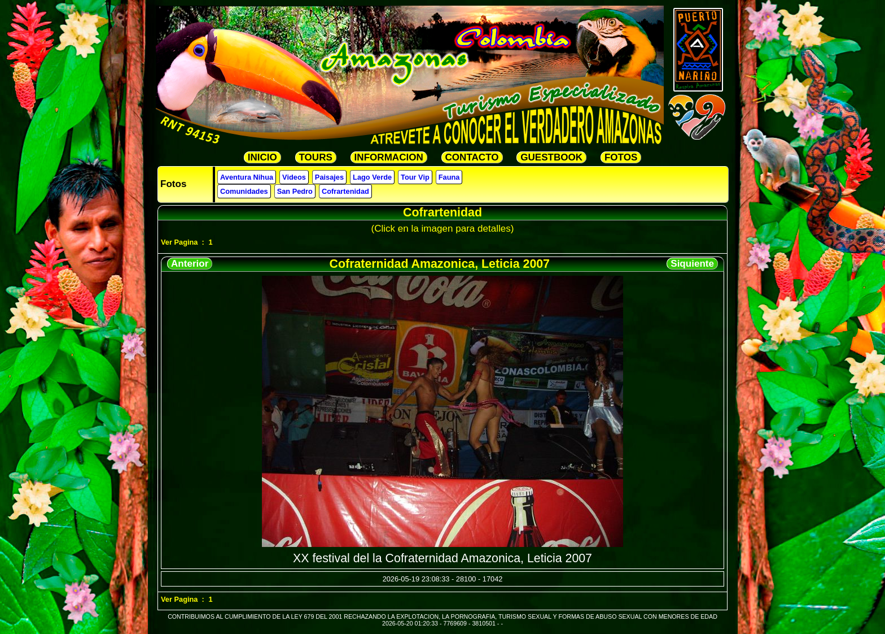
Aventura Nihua (246, 177)
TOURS (315, 157)
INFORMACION (388, 157)
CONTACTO (472, 157)
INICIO (262, 157)
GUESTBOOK (551, 157)
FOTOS (620, 157)
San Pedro (295, 191)
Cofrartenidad (345, 191)
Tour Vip (415, 177)
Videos (294, 177)
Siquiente (692, 263)
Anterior (189, 263)
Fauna (449, 177)
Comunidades (244, 191)
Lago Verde (372, 177)
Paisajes (329, 177)
